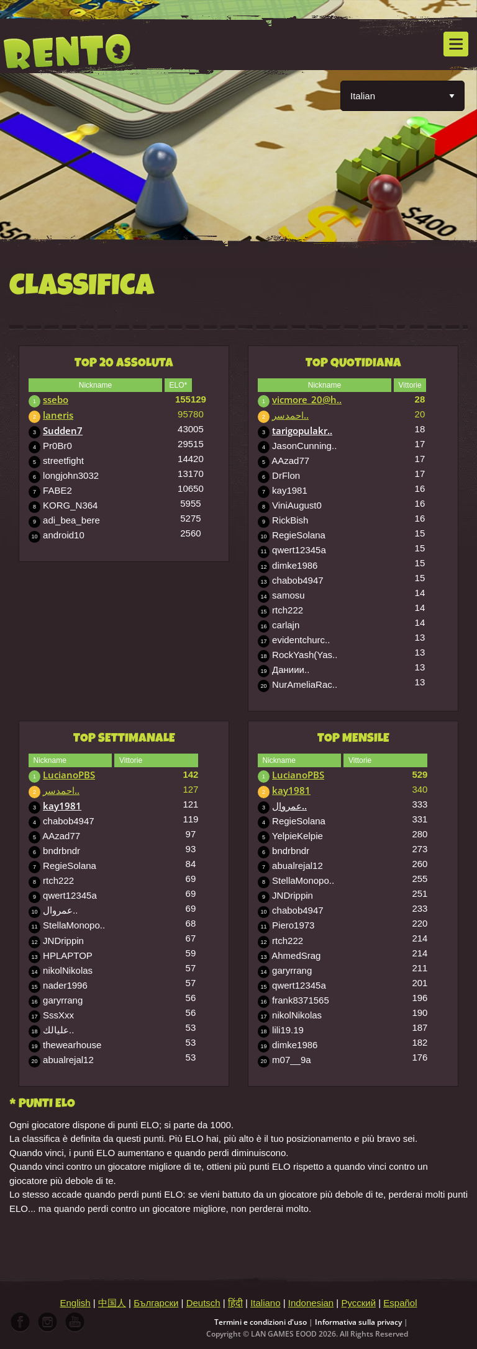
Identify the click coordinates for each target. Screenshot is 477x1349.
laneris (58, 415)
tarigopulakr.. (302, 430)
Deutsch (203, 1303)
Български (156, 1303)
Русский (358, 1303)
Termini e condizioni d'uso (260, 1322)
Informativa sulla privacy (358, 1322)
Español (400, 1303)
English (75, 1303)
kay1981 (62, 805)
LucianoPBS (69, 774)
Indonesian (311, 1303)
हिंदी (235, 1303)
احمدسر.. (290, 415)
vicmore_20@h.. (307, 399)
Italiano (265, 1303)
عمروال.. (289, 805)
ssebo (55, 399)
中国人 (112, 1303)
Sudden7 (63, 430)
